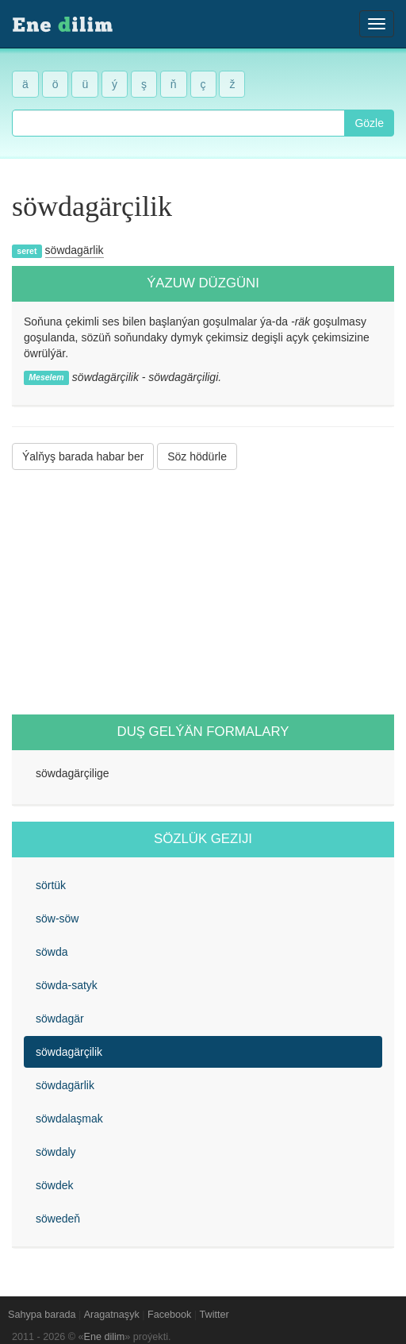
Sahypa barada (41, 1314)
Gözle (369, 123)
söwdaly (56, 1152)
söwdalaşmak (69, 1118)
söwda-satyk (67, 985)
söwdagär (60, 1018)
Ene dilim (104, 1336)
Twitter (214, 1314)
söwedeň (58, 1218)
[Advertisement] (203, 592)
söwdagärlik (74, 250)
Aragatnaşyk (112, 1314)
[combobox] (178, 123)
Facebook (169, 1314)
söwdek (54, 1185)
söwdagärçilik (69, 1052)
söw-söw (57, 918)
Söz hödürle (197, 456)
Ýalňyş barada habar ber (83, 456)
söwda (51, 951)
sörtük (51, 885)
